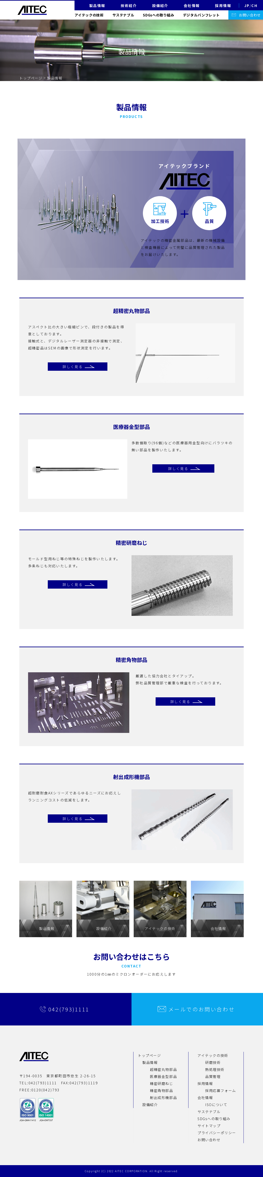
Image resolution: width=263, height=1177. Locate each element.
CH (254, 5)
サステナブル (123, 15)
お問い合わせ (250, 15)
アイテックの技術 (89, 15)
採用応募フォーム (220, 1090)
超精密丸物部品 (163, 1069)
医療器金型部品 (163, 1076)
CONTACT (131, 966)
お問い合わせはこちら (131, 956)
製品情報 (150, 1062)
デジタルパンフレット (201, 15)
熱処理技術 (214, 1069)
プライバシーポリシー (216, 1132)
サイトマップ (209, 1125)
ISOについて (216, 1104)
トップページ (31, 78)
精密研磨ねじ (161, 1083)
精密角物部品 (161, 1090)
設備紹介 (150, 1104)
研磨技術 (212, 1062)
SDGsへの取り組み (158, 15)
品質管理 (212, 1076)
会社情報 (205, 1097)
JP (247, 5)
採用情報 (205, 1083)
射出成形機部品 (163, 1097)
